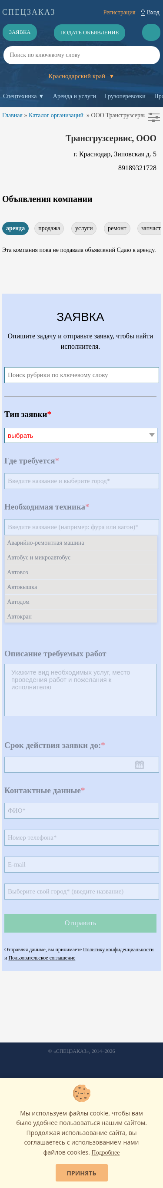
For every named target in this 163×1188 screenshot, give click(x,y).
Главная (12, 115)
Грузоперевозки (125, 96)
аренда (15, 228)
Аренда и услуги (74, 96)
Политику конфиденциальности (118, 949)
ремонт (117, 228)
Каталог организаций (56, 115)
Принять (81, 1173)
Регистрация (119, 12)
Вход (153, 12)
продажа (49, 228)
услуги (84, 228)
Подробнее (106, 1152)
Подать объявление (89, 33)
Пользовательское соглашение (41, 958)
